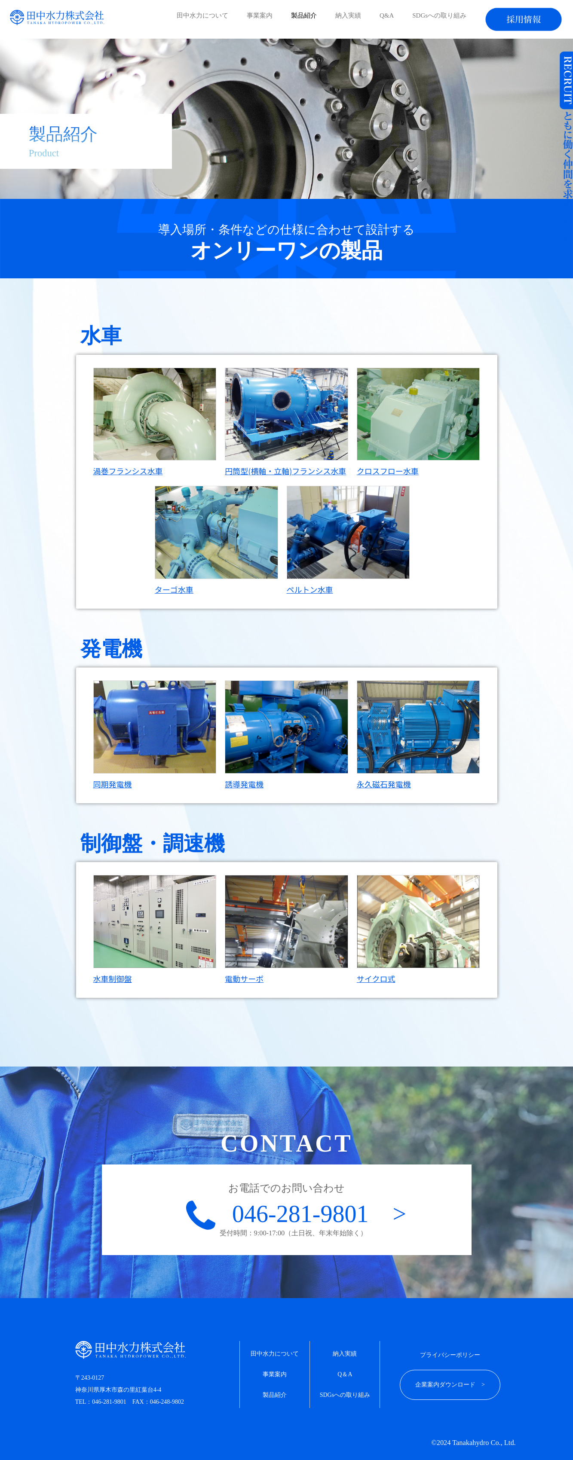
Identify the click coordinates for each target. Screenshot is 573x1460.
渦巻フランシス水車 (128, 470)
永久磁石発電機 (384, 783)
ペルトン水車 (310, 589)
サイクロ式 (376, 978)
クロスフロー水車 (388, 470)
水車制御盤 (112, 978)
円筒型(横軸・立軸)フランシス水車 (285, 470)
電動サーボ (244, 978)
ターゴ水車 (174, 589)
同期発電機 (112, 783)
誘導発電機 (244, 783)
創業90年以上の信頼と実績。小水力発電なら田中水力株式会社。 (57, 17)
